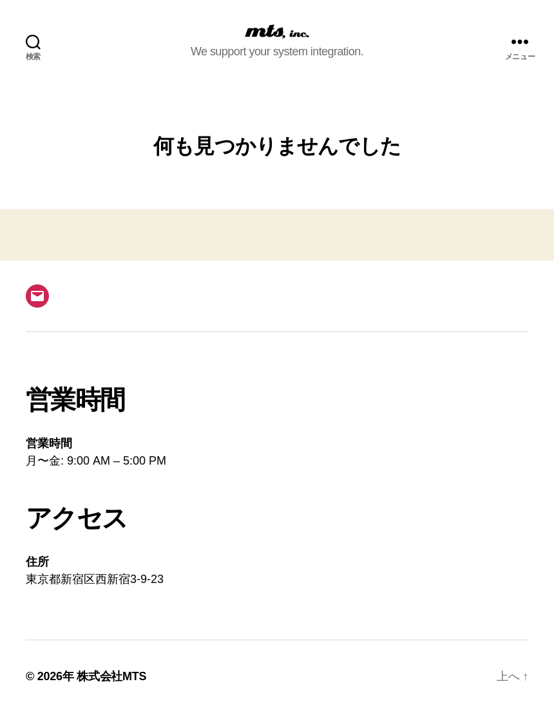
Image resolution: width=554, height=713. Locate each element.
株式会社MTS (111, 676)
